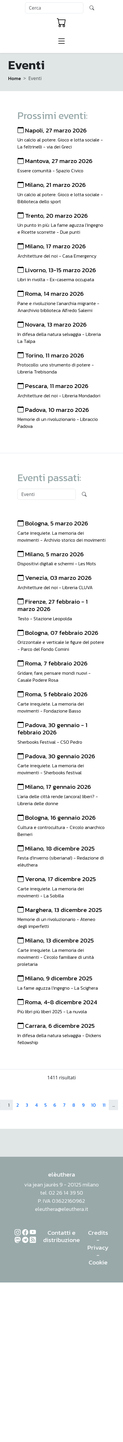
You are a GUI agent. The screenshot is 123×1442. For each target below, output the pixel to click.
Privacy (97, 1247)
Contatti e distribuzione (61, 1236)
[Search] (54, 7)
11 (104, 1104)
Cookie (98, 1262)
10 (93, 1104)
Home (14, 78)
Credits (98, 1232)
